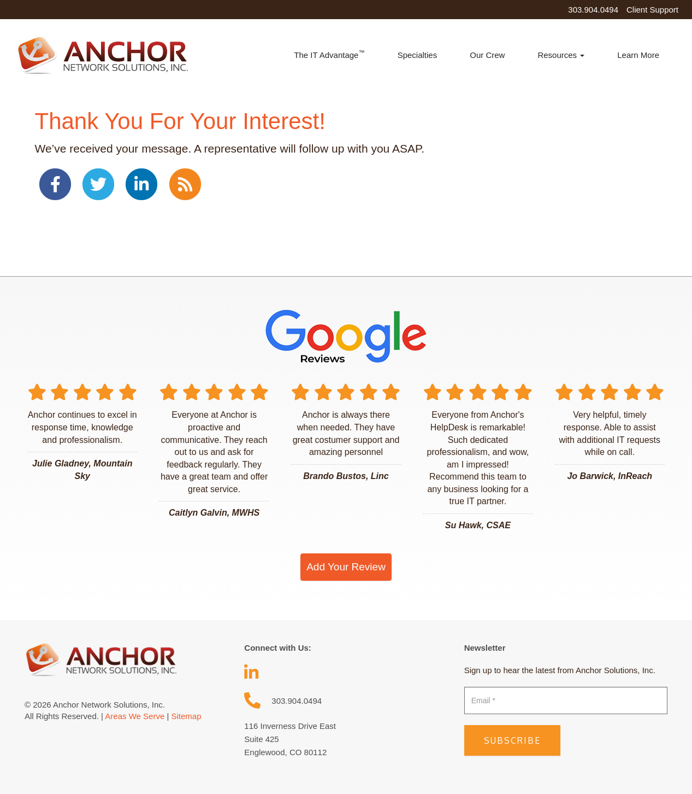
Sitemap (186, 716)
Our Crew (487, 55)
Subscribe (512, 740)
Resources (560, 55)
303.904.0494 (593, 9)
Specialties (417, 55)
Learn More (638, 55)
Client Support (652, 9)
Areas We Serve (134, 716)
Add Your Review (346, 567)
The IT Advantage (329, 54)
